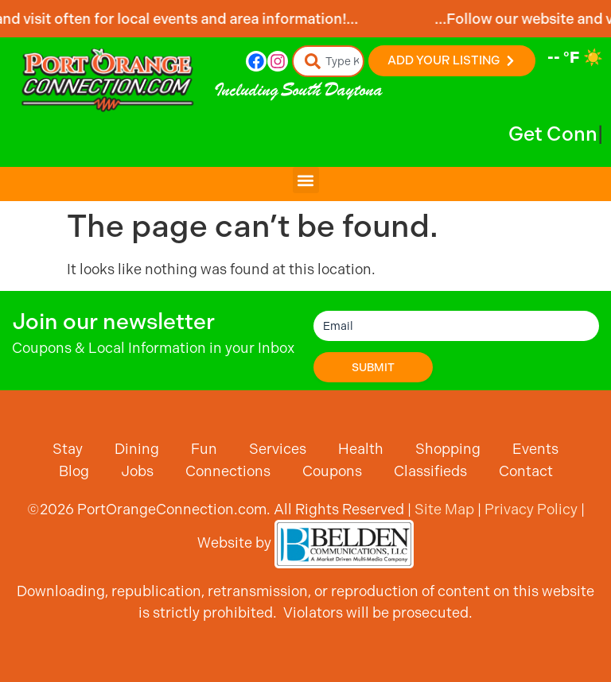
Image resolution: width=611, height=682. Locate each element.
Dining (137, 448)
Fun (204, 448)
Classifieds (430, 471)
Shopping (448, 448)
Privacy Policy (531, 509)
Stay (68, 448)
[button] (306, 180)
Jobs (137, 471)
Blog (74, 471)
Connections (227, 471)
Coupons (332, 471)
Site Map (444, 509)
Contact (526, 471)
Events (535, 448)
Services (277, 448)
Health (360, 448)
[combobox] (328, 61)
